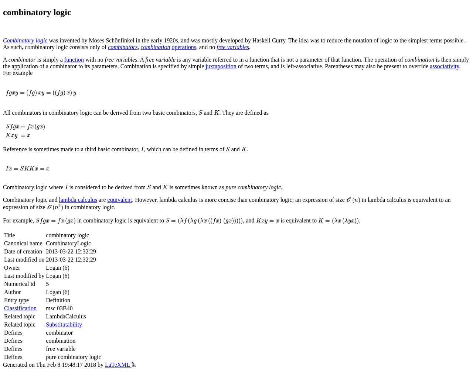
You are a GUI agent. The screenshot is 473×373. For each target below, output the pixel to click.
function (74, 59)
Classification (20, 308)
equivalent (120, 200)
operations (183, 47)
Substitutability (64, 324)
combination (155, 47)
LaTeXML (120, 365)
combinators (122, 47)
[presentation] (41, 93)
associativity (444, 66)
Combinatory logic (25, 40)
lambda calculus (78, 200)
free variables (233, 47)
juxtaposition (220, 66)
